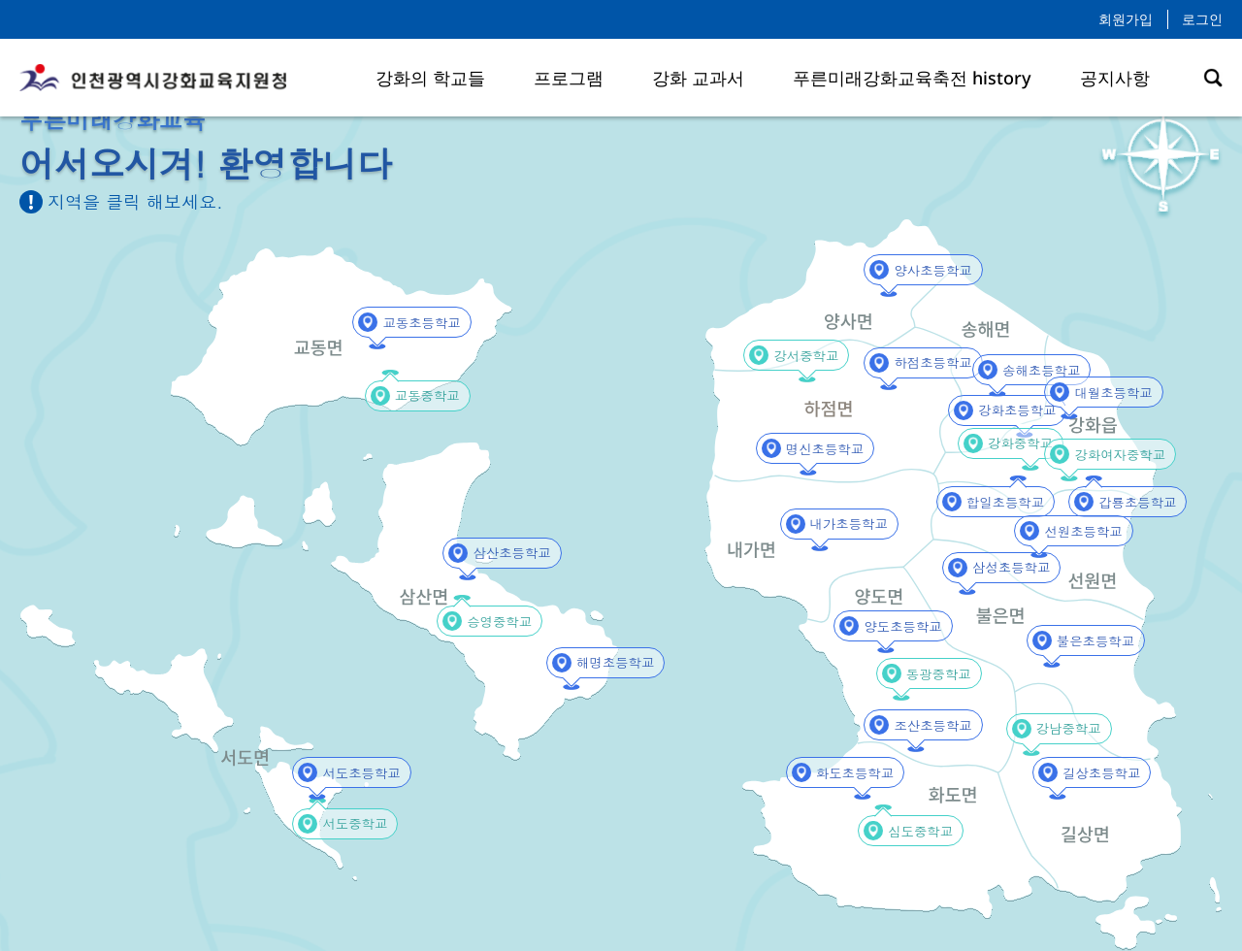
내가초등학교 (845, 523)
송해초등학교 (1037, 370)
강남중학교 (1065, 728)
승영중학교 (496, 621)
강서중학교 (802, 355)
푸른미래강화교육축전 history (912, 77)
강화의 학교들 (430, 77)
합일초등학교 (1001, 502)
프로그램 (569, 77)
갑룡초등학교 (1133, 502)
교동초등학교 (417, 322)
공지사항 (1115, 77)
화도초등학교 (851, 773)
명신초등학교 (821, 449)
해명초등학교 (611, 662)
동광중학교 (935, 674)
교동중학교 (424, 395)
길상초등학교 (1097, 773)
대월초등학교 (1109, 392)
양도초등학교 (898, 626)
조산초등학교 (929, 725)
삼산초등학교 (507, 552)
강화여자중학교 (1115, 454)
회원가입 (1125, 19)
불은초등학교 (1092, 641)
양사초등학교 (929, 270)
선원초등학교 (1079, 531)
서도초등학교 (357, 773)
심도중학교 (917, 831)
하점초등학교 (929, 362)
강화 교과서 (698, 77)
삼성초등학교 (1007, 567)
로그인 (1202, 19)
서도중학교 (351, 823)
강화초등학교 (1013, 410)
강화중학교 (1017, 443)
